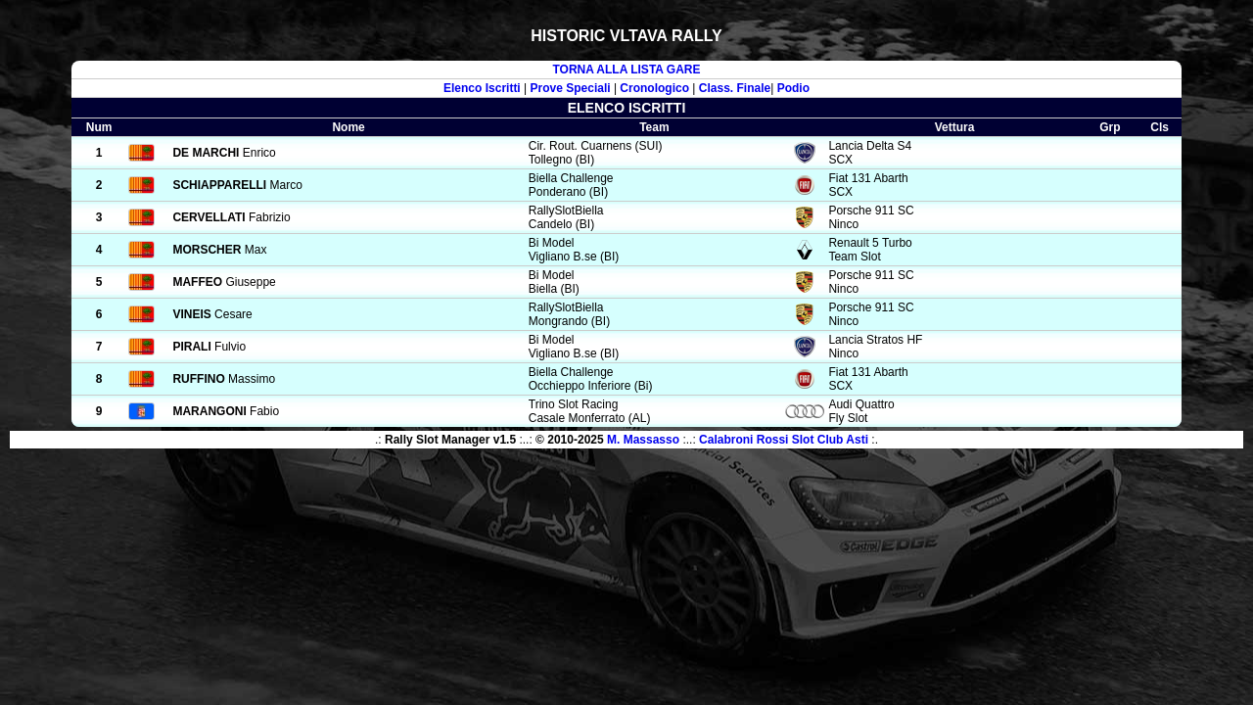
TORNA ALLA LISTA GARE (626, 69)
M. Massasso (643, 439)
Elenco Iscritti (482, 88)
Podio (793, 88)
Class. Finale (734, 88)
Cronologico (654, 88)
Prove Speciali (571, 88)
